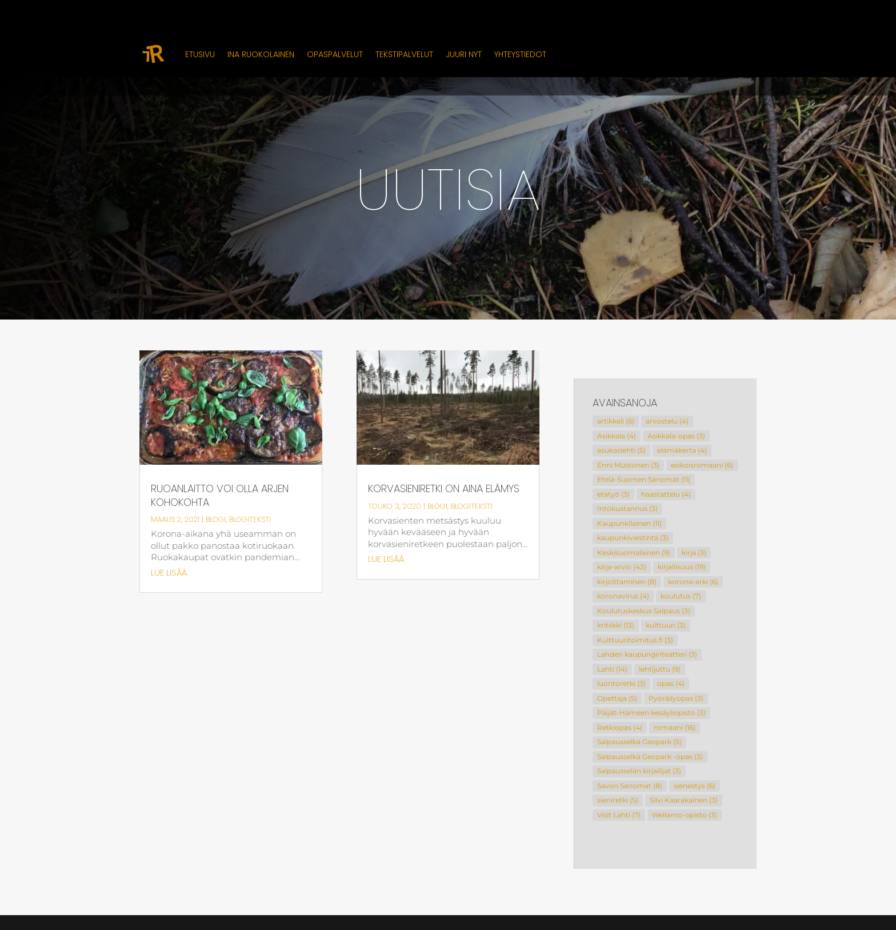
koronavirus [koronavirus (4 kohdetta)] (623, 596)
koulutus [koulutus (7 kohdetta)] (681, 596)
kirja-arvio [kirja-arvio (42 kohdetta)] (621, 566)
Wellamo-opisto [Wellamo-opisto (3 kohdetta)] (684, 815)
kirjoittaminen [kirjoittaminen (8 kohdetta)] (627, 581)
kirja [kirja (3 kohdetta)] (694, 552)
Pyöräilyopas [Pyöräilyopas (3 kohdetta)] (676, 698)
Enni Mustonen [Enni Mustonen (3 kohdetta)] (628, 465)
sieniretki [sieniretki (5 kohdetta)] (617, 800)
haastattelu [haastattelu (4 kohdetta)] (666, 494)
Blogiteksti (250, 519)
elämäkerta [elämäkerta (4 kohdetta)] (682, 450)
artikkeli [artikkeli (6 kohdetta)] (615, 421)
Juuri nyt (464, 54)
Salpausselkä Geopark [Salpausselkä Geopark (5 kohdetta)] (639, 741)
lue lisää (169, 572)
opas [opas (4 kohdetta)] (671, 683)
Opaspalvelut (335, 54)
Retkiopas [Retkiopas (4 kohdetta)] (619, 727)
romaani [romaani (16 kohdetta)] (674, 727)
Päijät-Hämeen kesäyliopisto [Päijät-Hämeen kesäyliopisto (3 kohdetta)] (651, 712)
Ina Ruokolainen (260, 54)
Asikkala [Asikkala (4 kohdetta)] (616, 436)
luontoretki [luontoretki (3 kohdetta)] (621, 683)
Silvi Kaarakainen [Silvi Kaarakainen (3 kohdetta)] (684, 800)
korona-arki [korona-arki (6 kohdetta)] (693, 581)
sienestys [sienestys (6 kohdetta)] (694, 785)
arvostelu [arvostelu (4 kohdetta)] (667, 421)
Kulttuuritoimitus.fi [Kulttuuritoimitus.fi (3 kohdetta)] (635, 640)
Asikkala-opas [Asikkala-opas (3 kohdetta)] (676, 436)
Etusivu (200, 54)
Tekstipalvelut (404, 54)
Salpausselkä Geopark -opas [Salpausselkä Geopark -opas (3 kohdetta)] (650, 756)
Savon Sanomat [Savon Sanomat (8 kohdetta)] (629, 785)
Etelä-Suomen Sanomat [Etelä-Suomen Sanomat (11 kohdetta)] (643, 479)
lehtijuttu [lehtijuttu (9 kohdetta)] (660, 669)
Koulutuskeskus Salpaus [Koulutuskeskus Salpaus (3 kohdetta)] (643, 610)
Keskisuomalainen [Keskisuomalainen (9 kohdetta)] (633, 552)
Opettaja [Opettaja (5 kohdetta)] (617, 698)
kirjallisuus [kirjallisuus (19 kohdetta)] (682, 566)
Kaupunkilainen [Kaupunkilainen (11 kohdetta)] (629, 523)
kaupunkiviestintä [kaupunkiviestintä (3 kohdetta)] (633, 537)
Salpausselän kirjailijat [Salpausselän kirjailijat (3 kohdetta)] (639, 771)
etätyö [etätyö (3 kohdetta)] (613, 494)
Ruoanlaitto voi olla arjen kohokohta (220, 495)
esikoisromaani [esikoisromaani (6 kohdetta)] (702, 465)
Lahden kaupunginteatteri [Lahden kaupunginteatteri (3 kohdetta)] (647, 654)
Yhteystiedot (520, 54)
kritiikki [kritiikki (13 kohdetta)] (615, 625)
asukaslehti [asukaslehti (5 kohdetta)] (621, 450)
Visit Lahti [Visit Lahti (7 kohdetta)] (619, 815)
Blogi (216, 519)
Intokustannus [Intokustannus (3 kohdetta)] (627, 508)
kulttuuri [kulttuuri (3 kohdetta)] (666, 625)
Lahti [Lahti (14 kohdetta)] (612, 669)
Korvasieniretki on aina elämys (443, 488)
